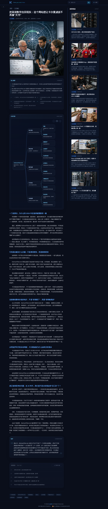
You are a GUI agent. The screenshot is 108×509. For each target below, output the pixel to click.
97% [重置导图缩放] (57, 121)
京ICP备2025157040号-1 (44, 506)
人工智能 (17, 8)
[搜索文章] (78, 2)
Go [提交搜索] (88, 2)
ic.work (51, 504)
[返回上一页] (3, 7)
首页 (11, 8)
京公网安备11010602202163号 (61, 506)
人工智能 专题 (57, 465)
